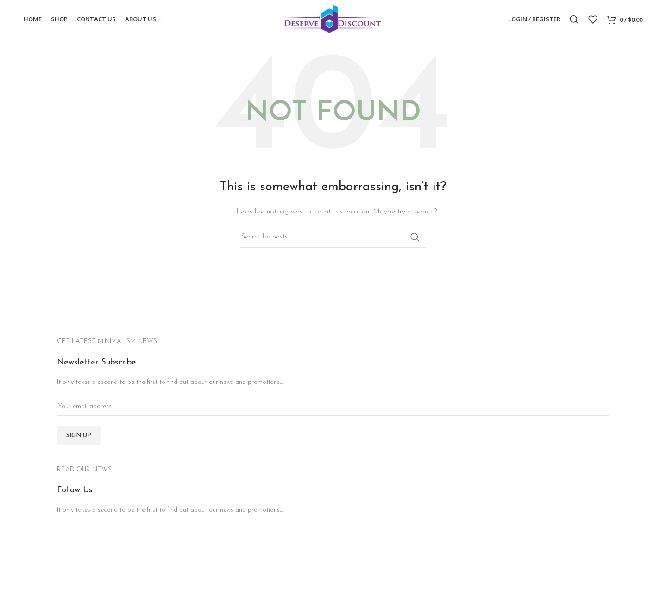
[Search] (574, 20)
